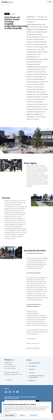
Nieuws (8, 5)
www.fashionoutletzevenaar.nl (34, 268)
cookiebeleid (6, 411)
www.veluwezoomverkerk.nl (41, 325)
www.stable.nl (38, 299)
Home (3, 5)
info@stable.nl (36, 348)
